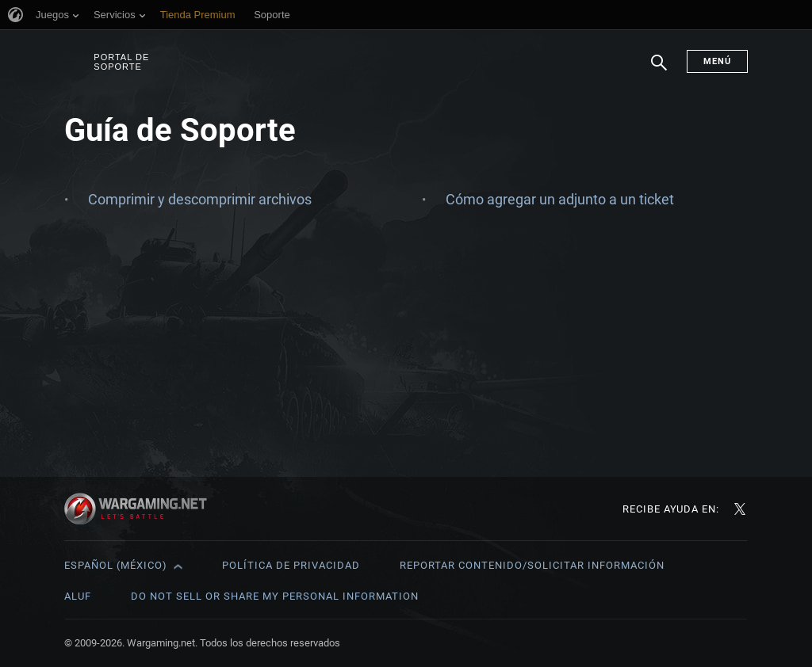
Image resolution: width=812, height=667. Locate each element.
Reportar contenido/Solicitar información (532, 565)
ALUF (77, 596)
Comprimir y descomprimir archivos (200, 199)
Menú (717, 61)
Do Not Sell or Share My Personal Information (275, 596)
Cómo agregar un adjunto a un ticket (560, 199)
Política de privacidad (291, 565)
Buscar (659, 70)
